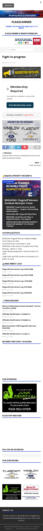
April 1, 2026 (7, 272)
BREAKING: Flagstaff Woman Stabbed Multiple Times (21, 202)
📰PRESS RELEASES (10, 300)
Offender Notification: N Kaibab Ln (16, 320)
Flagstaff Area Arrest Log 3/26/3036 (17, 293)
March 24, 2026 (8, 322)
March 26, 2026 (8, 295)
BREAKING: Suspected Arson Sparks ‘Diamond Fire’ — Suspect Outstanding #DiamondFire (22, 209)
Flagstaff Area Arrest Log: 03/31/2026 (17, 275)
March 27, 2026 (8, 289)
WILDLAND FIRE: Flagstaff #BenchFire (21, 214)
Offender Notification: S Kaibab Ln (16, 314)
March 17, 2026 (8, 336)
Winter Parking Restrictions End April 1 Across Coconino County (21, 307)
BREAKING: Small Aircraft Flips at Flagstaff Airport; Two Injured (19, 218)
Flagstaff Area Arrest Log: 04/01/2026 (17, 269)
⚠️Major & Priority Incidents (17, 176)
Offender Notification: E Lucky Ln (16, 334)
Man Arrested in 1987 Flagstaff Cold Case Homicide (19, 327)
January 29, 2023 (9, 63)
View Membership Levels (20, 105)
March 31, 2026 (8, 278)
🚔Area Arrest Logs (12, 263)
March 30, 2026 (8, 284)
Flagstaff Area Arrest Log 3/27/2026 (17, 287)
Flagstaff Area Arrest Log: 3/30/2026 (17, 281)
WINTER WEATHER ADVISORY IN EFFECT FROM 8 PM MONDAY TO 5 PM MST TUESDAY (22, 224)
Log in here (28, 115)
